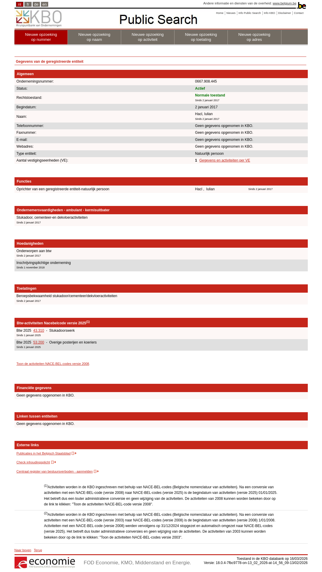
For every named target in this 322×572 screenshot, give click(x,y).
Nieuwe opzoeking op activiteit (148, 37)
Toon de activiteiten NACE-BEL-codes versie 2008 (53, 363)
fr (28, 4)
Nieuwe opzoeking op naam (94, 37)
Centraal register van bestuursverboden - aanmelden (55, 471)
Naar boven (23, 550)
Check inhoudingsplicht (33, 462)
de (36, 4)
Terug (38, 550)
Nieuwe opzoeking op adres (254, 37)
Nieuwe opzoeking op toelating (201, 37)
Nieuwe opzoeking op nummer (41, 37)
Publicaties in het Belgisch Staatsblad (44, 453)
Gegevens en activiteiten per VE (224, 160)
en (44, 4)
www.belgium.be (284, 3)
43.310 (38, 330)
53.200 (38, 342)
